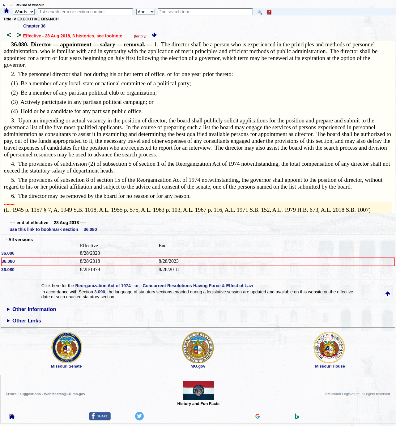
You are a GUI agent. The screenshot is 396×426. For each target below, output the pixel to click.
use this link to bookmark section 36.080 (53, 229)
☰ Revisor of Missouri (26, 5)
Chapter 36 (34, 25)
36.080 (8, 253)
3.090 (99, 291)
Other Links (26, 321)
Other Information (34, 309)
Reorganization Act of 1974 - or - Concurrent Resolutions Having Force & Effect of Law (164, 285)
